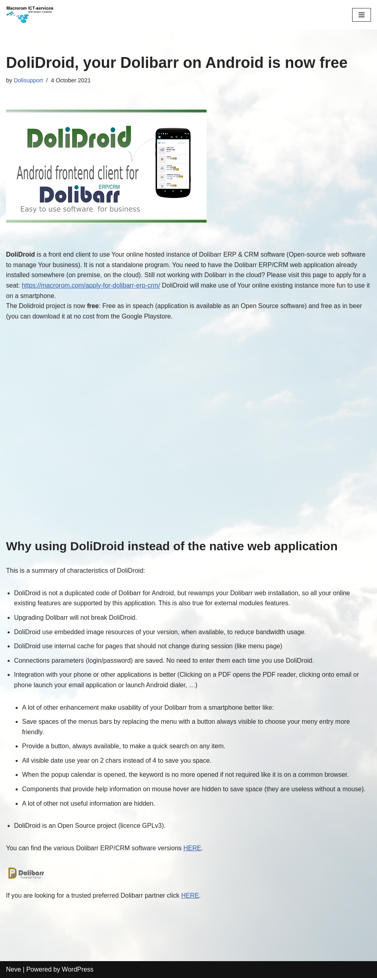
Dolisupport (28, 80)
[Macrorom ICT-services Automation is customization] (30, 15)
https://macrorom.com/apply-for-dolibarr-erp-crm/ (91, 285)
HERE (192, 848)
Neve (13, 969)
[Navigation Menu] (361, 15)
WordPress (77, 969)
